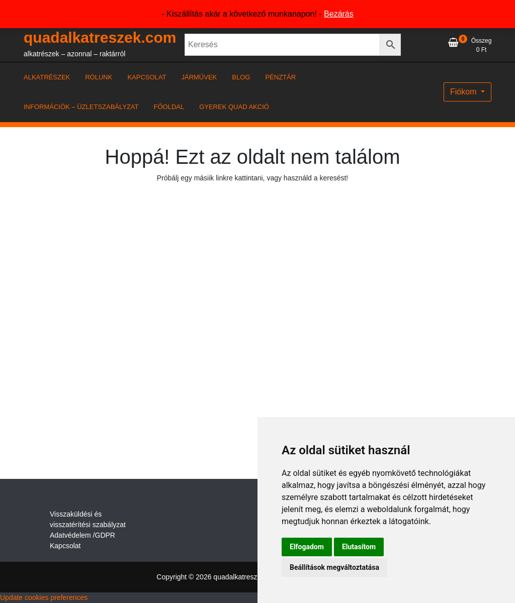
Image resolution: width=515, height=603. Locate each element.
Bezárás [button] (339, 14)
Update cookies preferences (44, 597)
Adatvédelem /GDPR (82, 535)
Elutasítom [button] (359, 547)
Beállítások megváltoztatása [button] (334, 567)
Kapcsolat (65, 546)
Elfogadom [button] (307, 547)
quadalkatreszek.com (100, 37)
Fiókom (464, 91)
